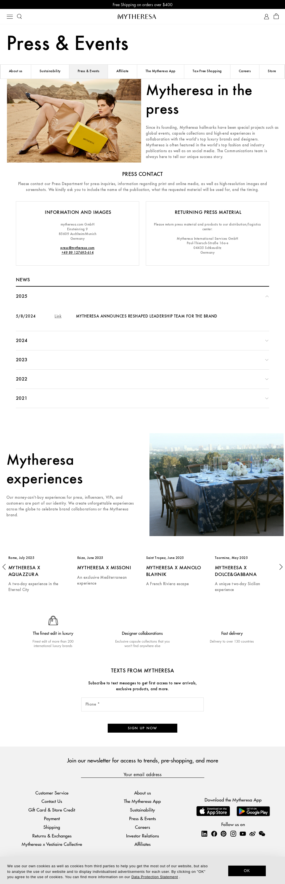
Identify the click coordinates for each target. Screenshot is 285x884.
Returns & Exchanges (52, 835)
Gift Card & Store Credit (51, 810)
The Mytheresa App (161, 71)
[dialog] (142, 870)
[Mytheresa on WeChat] (262, 833)
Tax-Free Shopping (207, 71)
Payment (52, 818)
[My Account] (266, 16)
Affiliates (142, 844)
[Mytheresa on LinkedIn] (204, 833)
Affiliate (122, 71)
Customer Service (51, 792)
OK (247, 870)
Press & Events (89, 71)
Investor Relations (142, 835)
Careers (245, 71)
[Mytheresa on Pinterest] (223, 833)
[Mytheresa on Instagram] (233, 833)
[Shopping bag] (276, 16)
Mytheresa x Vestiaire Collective (52, 844)
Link (58, 316)
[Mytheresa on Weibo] (252, 833)
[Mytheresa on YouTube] (242, 833)
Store (272, 71)
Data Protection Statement (154, 877)
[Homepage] (142, 16)
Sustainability (50, 71)
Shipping (51, 827)
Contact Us (51, 801)
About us (16, 71)
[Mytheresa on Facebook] (214, 833)
